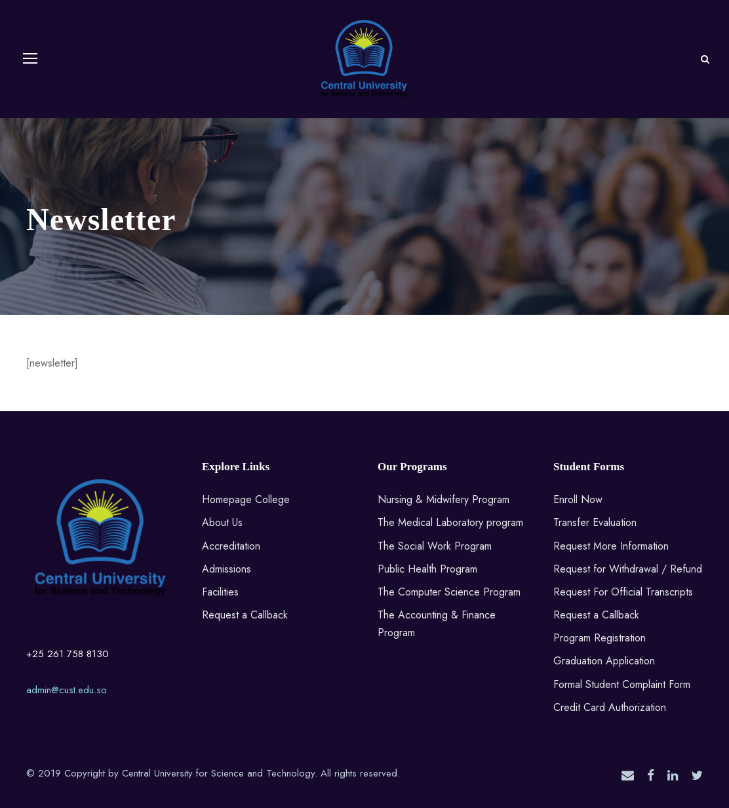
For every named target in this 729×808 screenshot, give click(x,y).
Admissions (226, 568)
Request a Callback (245, 614)
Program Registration (599, 637)
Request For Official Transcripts (623, 591)
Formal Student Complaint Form (621, 684)
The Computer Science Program (449, 591)
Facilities (220, 591)
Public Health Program (427, 568)
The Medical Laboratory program (450, 522)
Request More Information (611, 546)
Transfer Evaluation (595, 522)
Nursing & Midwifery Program (443, 499)
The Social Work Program (435, 546)
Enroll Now (577, 499)
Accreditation (231, 546)
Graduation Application (604, 660)
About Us (222, 522)
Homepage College (246, 499)
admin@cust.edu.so (66, 690)
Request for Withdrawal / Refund (627, 568)
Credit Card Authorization (609, 707)
